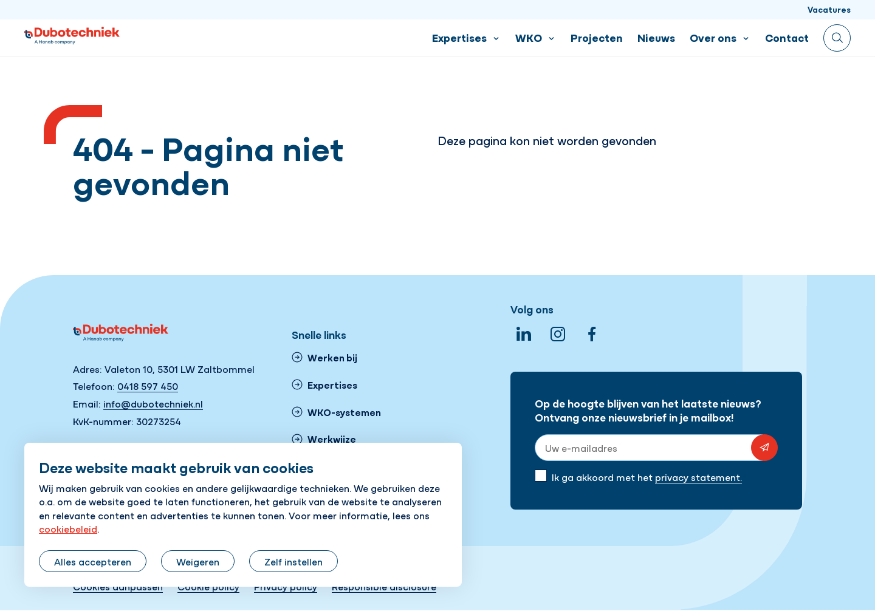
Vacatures (829, 9)
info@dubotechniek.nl (153, 403)
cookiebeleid (68, 528)
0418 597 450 (147, 385)
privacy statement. (698, 476)
